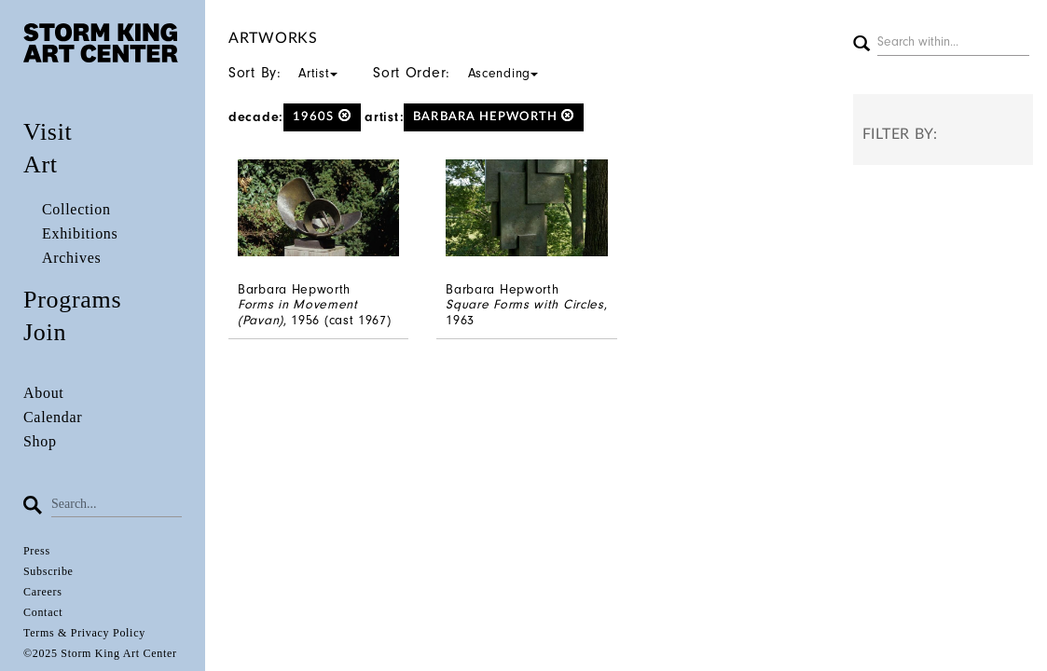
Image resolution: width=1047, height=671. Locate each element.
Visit (48, 131)
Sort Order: (461, 72)
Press (36, 550)
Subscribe (48, 571)
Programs (72, 299)
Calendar (52, 417)
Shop (40, 441)
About (43, 393)
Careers (42, 591)
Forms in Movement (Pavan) (298, 312)
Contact (42, 612)
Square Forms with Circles (525, 304)
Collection (76, 209)
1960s (322, 116)
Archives (71, 258)
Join (44, 332)
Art (40, 164)
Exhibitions (79, 233)
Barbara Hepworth (493, 116)
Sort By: (289, 72)
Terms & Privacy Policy (84, 632)
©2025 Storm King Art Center (100, 653)
